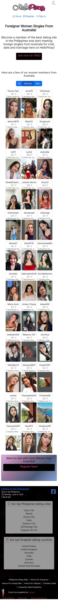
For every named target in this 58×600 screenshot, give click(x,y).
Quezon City (29, 523)
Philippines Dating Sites (18, 580)
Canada (29, 559)
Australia (29, 552)
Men (38, 83)
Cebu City (29, 510)
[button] (54, 3)
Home (16, 16)
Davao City (29, 517)
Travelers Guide (49, 583)
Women (28, 83)
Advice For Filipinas (32, 583)
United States (29, 546)
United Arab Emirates (29, 566)
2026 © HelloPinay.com (39, 598)
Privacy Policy (22, 598)
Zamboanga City (29, 526)
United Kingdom (29, 549)
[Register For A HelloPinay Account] (29, 56)
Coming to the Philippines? (15, 489)
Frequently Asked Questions (29, 587)
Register (28, 16)
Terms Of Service (8, 598)
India (29, 556)
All (19, 83)
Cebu (29, 520)
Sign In (41, 16)
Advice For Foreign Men (12, 583)
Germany (29, 562)
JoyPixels (32, 592)
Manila (29, 513)
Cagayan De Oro (29, 530)
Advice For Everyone (39, 580)
